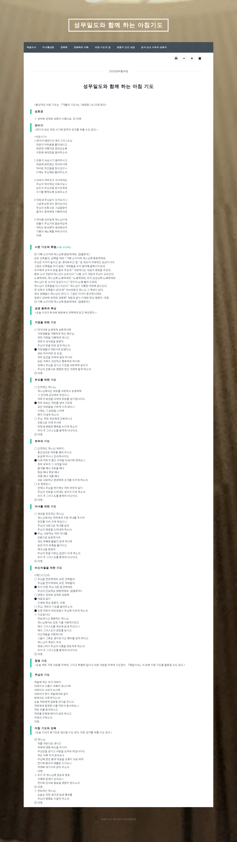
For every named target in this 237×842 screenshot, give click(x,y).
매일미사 (31, 47)
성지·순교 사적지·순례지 (154, 47)
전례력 (64, 47)
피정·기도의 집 (103, 47)
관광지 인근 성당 (126, 47)
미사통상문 (48, 47)
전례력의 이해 (81, 47)
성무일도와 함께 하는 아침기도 (118, 25)
